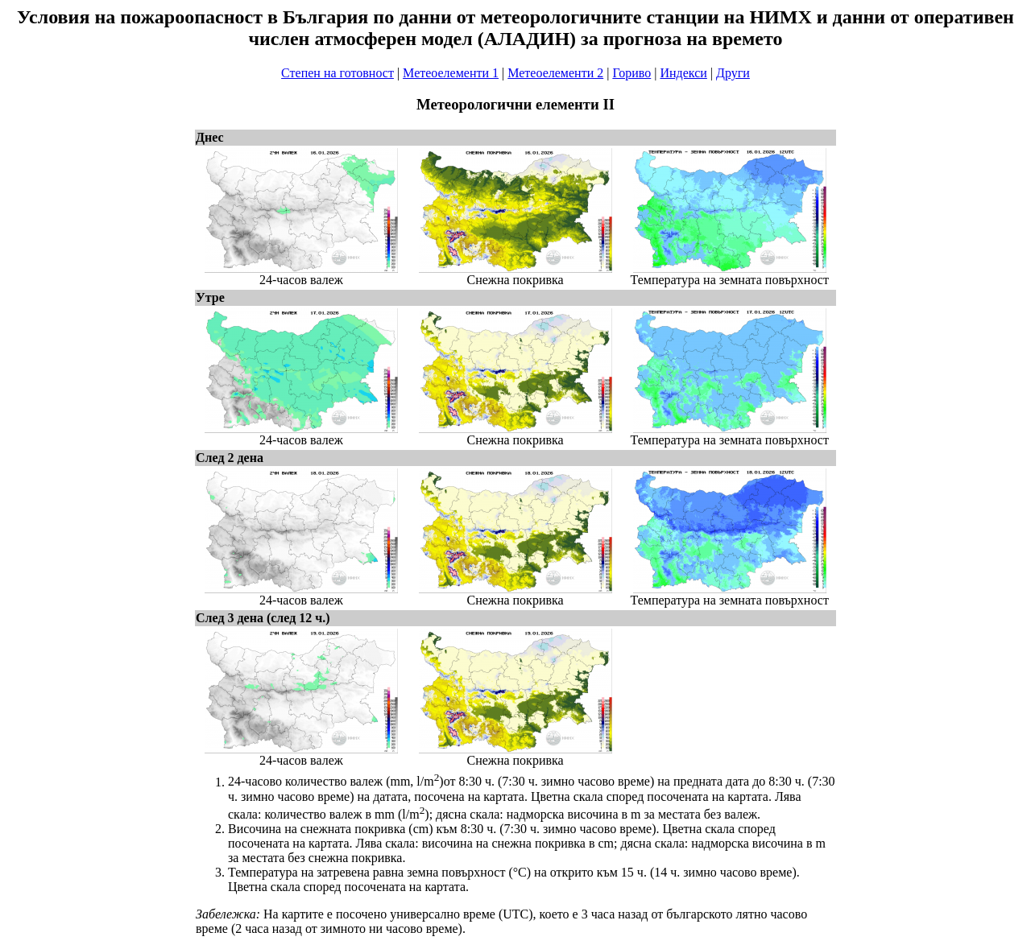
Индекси (683, 73)
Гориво (631, 73)
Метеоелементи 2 (555, 73)
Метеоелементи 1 (451, 73)
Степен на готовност (337, 73)
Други (733, 73)
